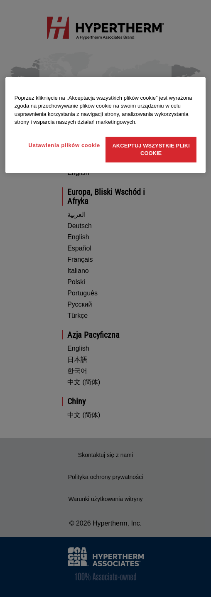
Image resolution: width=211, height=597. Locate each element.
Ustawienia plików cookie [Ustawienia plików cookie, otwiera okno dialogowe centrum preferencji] (64, 145)
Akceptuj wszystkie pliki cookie (150, 149)
